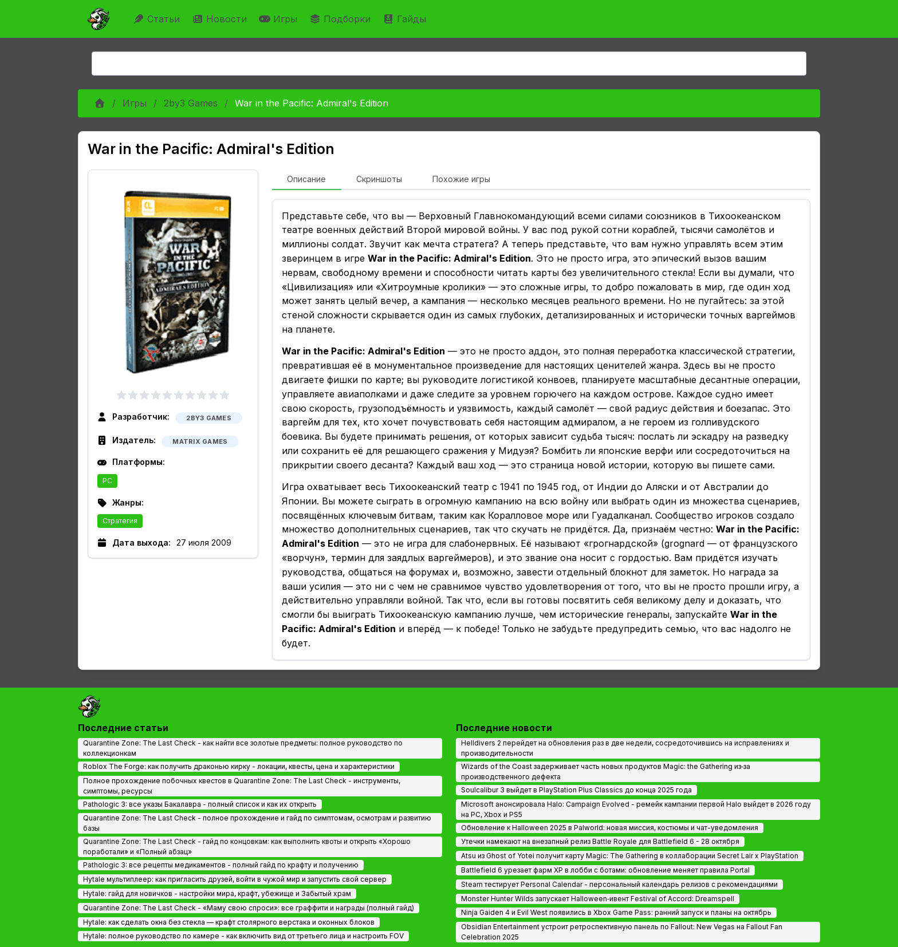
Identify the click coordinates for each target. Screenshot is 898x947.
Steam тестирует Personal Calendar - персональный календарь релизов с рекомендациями (619, 884)
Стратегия (120, 520)
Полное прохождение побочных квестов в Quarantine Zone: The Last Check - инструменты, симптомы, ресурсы (241, 785)
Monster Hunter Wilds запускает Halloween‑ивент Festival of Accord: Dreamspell (597, 898)
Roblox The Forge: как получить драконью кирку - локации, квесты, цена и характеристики (239, 766)
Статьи (158, 19)
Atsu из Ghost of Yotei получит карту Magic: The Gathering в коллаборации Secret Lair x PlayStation (629, 855)
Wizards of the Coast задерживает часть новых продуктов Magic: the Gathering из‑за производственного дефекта (605, 771)
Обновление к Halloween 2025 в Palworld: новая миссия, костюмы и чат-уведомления (609, 827)
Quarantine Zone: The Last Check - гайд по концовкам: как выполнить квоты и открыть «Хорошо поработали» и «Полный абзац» (247, 846)
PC (107, 480)
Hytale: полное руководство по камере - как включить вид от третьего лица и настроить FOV (243, 936)
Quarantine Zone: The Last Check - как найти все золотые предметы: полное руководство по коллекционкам (243, 748)
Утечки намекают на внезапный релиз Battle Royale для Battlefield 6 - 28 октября (600, 841)
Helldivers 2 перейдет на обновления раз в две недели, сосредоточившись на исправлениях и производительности (625, 748)
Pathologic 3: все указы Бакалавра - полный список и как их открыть (200, 804)
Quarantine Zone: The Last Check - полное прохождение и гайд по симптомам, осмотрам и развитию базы (257, 823)
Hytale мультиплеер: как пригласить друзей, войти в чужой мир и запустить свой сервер (235, 879)
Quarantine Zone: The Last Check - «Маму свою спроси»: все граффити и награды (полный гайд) (248, 907)
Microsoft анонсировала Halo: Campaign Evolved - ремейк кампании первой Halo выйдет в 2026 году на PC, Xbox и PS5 (636, 809)
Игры (279, 19)
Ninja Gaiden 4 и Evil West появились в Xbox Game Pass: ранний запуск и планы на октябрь (616, 912)
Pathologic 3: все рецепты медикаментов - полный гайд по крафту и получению (221, 865)
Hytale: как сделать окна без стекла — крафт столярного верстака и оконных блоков (229, 922)
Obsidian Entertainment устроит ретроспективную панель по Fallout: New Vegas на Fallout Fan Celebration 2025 (621, 931)
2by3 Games (191, 103)
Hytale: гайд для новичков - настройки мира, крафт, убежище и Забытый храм (217, 893)
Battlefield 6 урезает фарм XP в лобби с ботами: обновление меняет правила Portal (605, 870)
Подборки (341, 19)
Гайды (406, 19)
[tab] (306, 179)
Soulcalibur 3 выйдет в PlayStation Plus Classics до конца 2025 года (576, 790)
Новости (221, 19)
